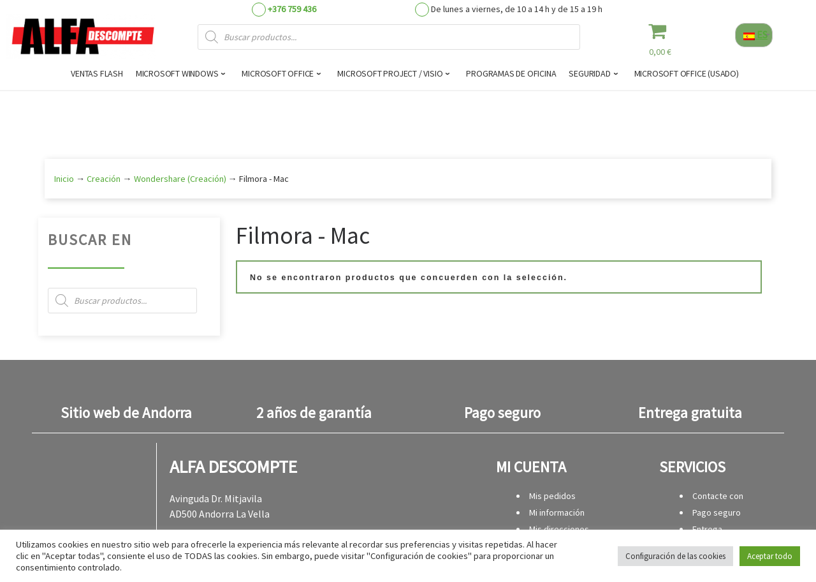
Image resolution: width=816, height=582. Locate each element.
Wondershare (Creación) (180, 178)
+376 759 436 (292, 9)
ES (755, 34)
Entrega (707, 529)
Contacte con (717, 496)
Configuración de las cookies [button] (675, 556)
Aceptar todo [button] (769, 556)
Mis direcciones (559, 529)
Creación (103, 178)
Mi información (557, 512)
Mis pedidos (552, 496)
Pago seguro (716, 512)
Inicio (64, 178)
